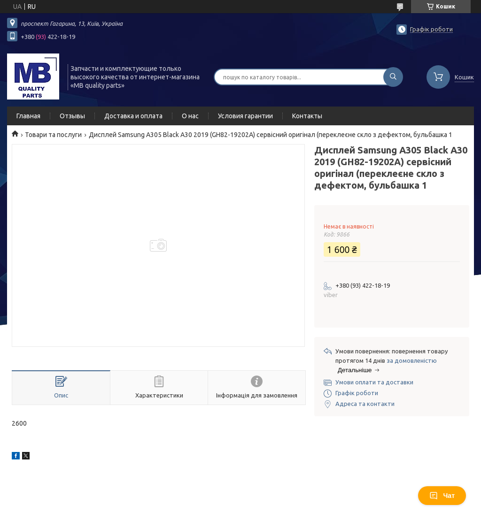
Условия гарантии (245, 116)
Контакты (307, 116)
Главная (28, 116)
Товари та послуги (53, 134)
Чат (442, 495)
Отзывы (72, 116)
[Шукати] (393, 77)
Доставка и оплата (133, 116)
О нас (190, 116)
